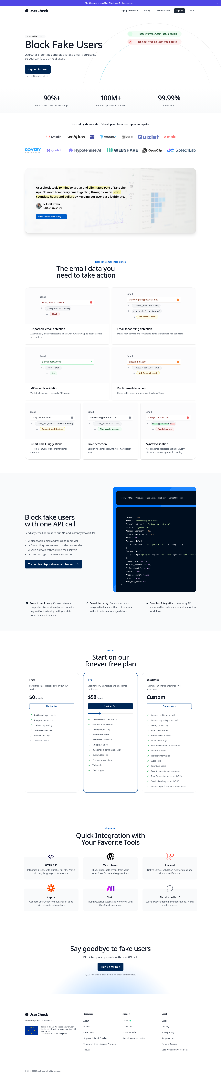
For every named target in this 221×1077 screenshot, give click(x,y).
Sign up (179, 10)
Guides (86, 1026)
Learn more (110, 3)
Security (165, 1026)
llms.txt (86, 1049)
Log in (192, 10)
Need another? (170, 897)
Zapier (51, 897)
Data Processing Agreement (174, 1049)
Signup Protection (129, 10)
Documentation (163, 10)
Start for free (110, 706)
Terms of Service (169, 1044)
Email (43, 296)
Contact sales (169, 706)
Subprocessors (168, 1038)
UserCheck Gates (42, 740)
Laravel (170, 865)
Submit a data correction (133, 1038)
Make (110, 897)
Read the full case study (51, 216)
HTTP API (51, 865)
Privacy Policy (168, 1032)
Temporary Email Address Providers (99, 1044)
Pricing (146, 10)
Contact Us (127, 1026)
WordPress (110, 865)
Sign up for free (37, 69)
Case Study (88, 1032)
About (86, 1020)
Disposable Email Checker (95, 1038)
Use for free (52, 706)
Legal (164, 1020)
